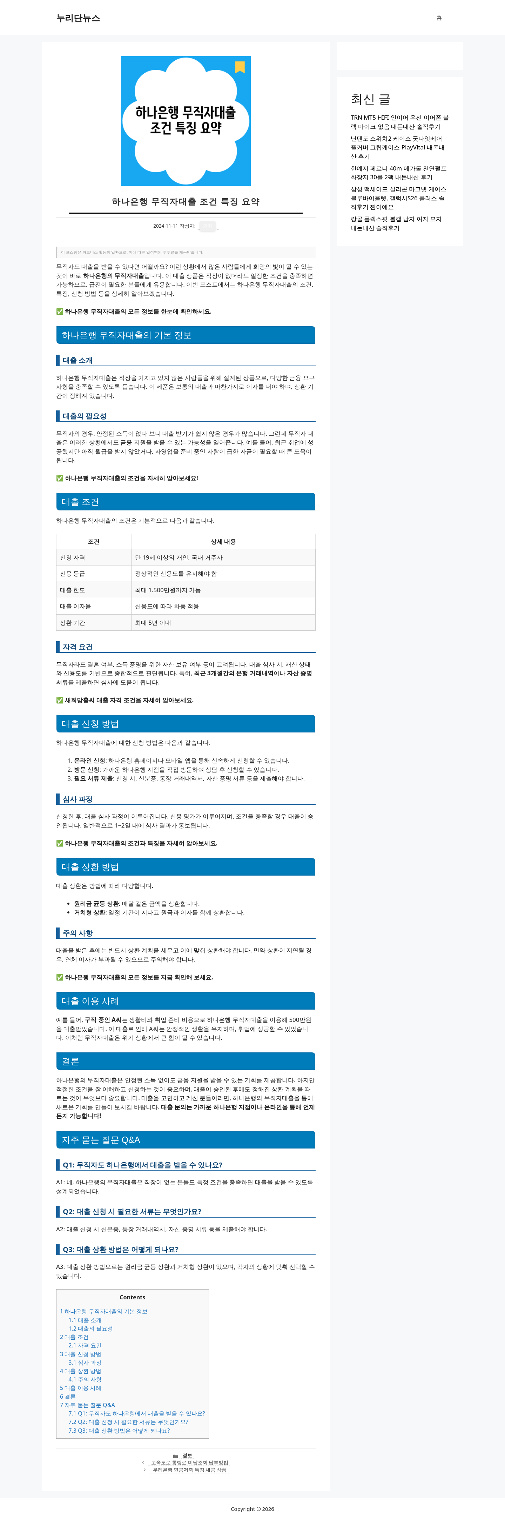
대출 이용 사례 (80, 1388)
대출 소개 (85, 1320)
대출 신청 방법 (80, 1354)
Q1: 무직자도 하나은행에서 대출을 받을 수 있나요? (136, 1413)
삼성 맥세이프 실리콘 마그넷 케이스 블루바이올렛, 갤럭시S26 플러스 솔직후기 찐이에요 (398, 198)
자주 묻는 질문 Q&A (87, 1405)
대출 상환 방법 (80, 1371)
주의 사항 (85, 1379)
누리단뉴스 (78, 18)
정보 (187, 1455)
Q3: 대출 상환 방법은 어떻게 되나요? (119, 1430)
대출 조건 (74, 1337)
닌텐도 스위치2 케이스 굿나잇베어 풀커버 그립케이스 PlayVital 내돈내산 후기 (398, 147)
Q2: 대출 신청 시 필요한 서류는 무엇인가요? (128, 1422)
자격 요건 (85, 1345)
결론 (68, 1396)
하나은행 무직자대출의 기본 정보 (104, 1311)
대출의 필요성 (90, 1328)
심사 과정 (85, 1362)
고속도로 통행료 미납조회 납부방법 (190, 1462)
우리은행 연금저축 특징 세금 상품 (190, 1469)
